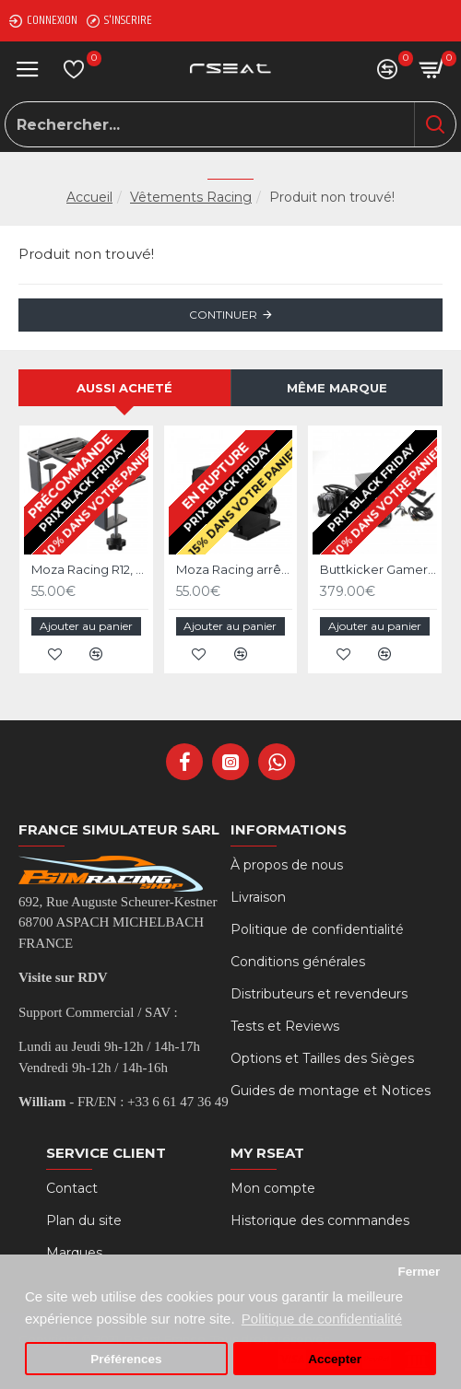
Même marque (337, 387)
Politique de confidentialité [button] (322, 1318)
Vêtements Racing (191, 197)
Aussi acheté (124, 387)
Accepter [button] (334, 1359)
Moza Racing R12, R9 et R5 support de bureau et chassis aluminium (89, 569)
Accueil (89, 197)
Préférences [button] (125, 1359)
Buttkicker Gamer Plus (378, 569)
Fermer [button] (418, 1271)
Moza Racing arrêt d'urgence (234, 569)
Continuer (223, 314)
